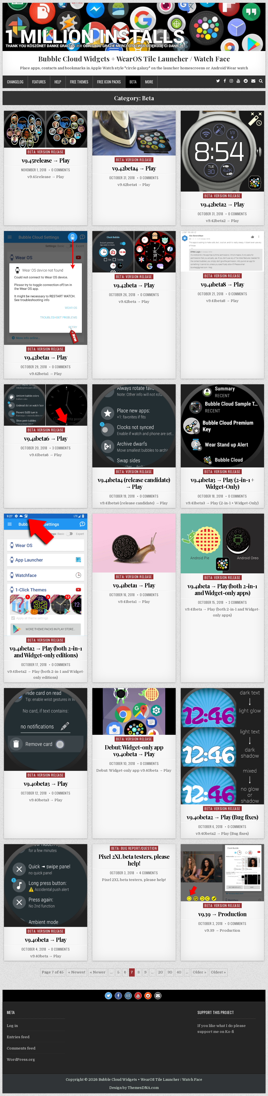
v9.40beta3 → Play (46, 783)
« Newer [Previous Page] (98, 972)
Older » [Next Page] (199, 972)
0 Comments (60, 170)
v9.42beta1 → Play (45, 357)
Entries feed (18, 1037)
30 (169, 972)
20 (160, 972)
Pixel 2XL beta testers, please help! (134, 860)
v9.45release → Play (46, 160)
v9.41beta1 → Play (134, 585)
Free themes (79, 82)
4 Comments (148, 873)
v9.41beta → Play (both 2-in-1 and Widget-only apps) (222, 589)
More (149, 82)
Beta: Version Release (46, 151)
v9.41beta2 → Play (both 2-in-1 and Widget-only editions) (46, 651)
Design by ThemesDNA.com (134, 1088)
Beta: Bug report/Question (134, 848)
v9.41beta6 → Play (45, 438)
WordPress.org (21, 1059)
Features (39, 82)
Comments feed (21, 1048)
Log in (12, 1026)
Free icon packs (109, 82)
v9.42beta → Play (134, 285)
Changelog (15, 82)
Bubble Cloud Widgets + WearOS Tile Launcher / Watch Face (134, 58)
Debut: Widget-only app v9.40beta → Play (134, 750)
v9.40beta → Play (45, 939)
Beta (133, 82)
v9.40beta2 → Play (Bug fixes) (222, 817)
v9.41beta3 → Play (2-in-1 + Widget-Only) (222, 483)
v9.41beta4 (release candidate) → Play (134, 483)
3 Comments (61, 448)
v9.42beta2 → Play (222, 204)
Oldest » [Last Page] (218, 972)
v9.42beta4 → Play (134, 168)
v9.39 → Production (222, 914)
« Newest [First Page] (76, 972)
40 (179, 972)
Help (58, 82)
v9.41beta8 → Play (222, 284)
